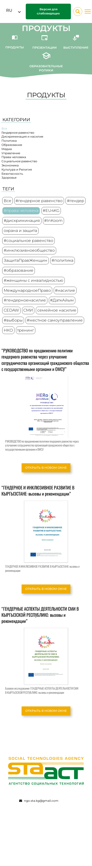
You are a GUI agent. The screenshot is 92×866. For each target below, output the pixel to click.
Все (4, 128)
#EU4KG (51, 210)
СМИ (28, 310)
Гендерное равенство (17, 132)
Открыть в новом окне (46, 467)
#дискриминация (22, 220)
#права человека (21, 210)
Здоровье (8, 177)
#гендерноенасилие (25, 300)
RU (9, 10)
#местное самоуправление (55, 320)
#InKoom (53, 220)
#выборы (13, 320)
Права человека (13, 157)
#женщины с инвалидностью (33, 280)
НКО (8, 330)
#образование (18, 270)
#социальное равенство (28, 240)
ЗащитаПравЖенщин (25, 260)
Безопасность (12, 173)
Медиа (6, 149)
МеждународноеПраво (27, 290)
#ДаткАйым (62, 300)
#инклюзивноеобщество (29, 250)
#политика (62, 260)
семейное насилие (56, 310)
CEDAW (11, 310)
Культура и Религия (16, 169)
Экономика (10, 165)
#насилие (65, 290)
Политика (9, 140)
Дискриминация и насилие (22, 136)
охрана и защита (20, 230)
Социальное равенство (19, 161)
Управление (10, 153)
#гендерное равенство (39, 200)
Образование (11, 145)
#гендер (75, 200)
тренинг (25, 330)
